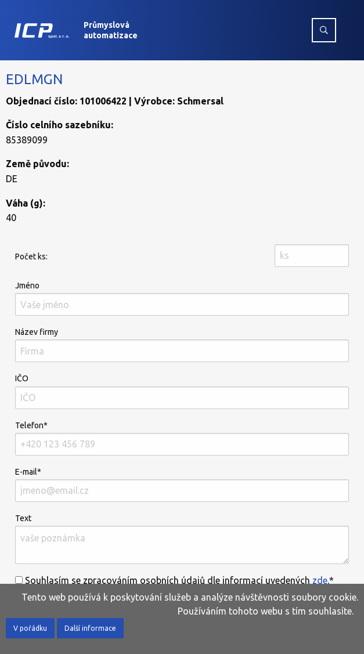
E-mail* (182, 484)
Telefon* (182, 438)
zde (319, 580)
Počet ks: (31, 256)
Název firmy (182, 344)
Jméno (182, 298)
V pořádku (30, 628)
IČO (182, 391)
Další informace (90, 628)
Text (182, 539)
